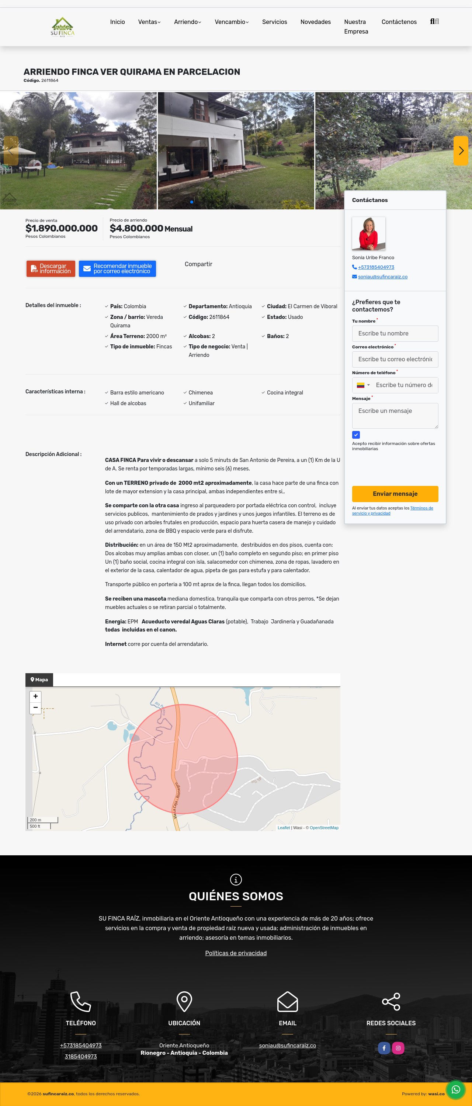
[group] (78, 150)
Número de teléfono (375, 372)
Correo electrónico (374, 346)
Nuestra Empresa (356, 26)
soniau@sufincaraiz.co (382, 276)
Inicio (117, 21)
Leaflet (284, 827)
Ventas (147, 21)
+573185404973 (376, 267)
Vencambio (230, 21)
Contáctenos (399, 21)
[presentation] (392, 461)
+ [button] (35, 697)
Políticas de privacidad (236, 953)
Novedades (316, 21)
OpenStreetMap (324, 827)
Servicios (274, 21)
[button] (191, 202)
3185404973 (81, 1056)
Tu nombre (365, 321)
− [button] (35, 708)
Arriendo (186, 21)
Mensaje (362, 398)
